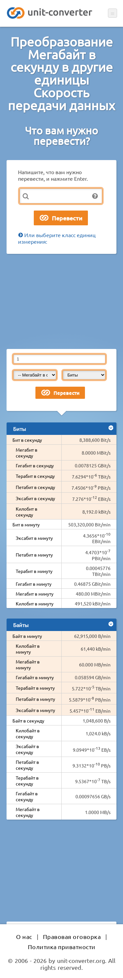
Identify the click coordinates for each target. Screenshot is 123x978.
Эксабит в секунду (35, 498)
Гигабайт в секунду (27, 796)
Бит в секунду (27, 440)
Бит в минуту (26, 524)
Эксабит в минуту (34, 538)
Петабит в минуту (34, 555)
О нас (24, 936)
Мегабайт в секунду (28, 812)
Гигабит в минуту (33, 584)
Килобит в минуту (34, 603)
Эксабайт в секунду (27, 749)
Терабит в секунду (35, 476)
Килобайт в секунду (28, 733)
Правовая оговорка (72, 936)
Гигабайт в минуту (35, 677)
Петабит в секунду (35, 487)
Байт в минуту (27, 636)
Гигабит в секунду (35, 465)
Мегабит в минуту (34, 594)
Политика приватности (61, 946)
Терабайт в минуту (35, 688)
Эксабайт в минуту (35, 710)
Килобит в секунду (26, 512)
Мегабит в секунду (26, 452)
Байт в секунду (28, 720)
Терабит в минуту (34, 571)
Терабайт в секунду (27, 780)
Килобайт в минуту (28, 649)
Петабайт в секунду (27, 765)
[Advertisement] (61, 301)
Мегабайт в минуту (28, 664)
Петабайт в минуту (35, 699)
